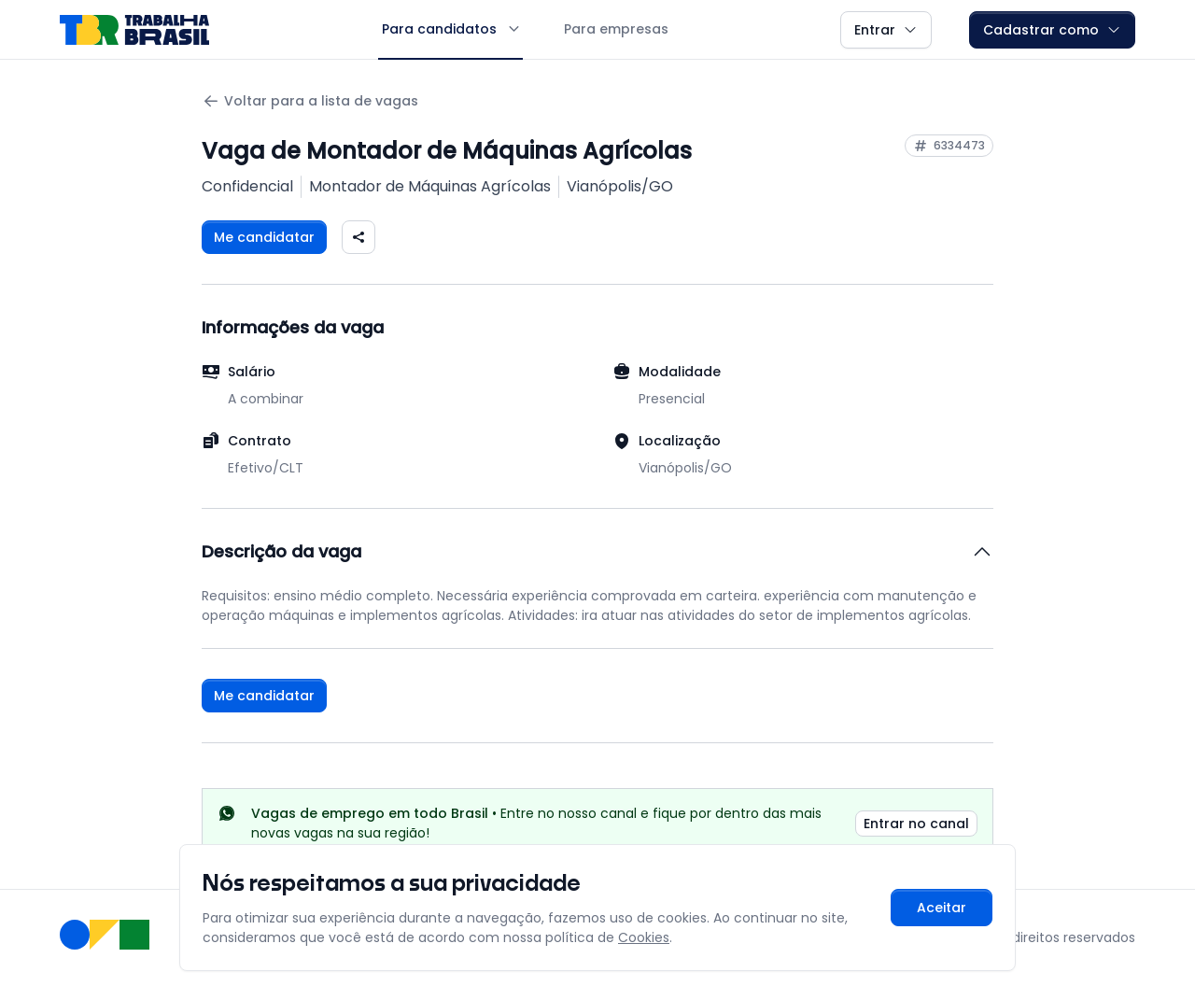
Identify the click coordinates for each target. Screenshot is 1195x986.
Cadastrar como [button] (1052, 30)
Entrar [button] (886, 30)
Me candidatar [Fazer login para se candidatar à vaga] (264, 237)
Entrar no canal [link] (916, 823)
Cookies (643, 937)
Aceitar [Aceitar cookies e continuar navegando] (941, 907)
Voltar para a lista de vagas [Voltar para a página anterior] (310, 101)
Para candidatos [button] (450, 29)
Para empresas (616, 29)
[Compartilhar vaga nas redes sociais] (358, 237)
